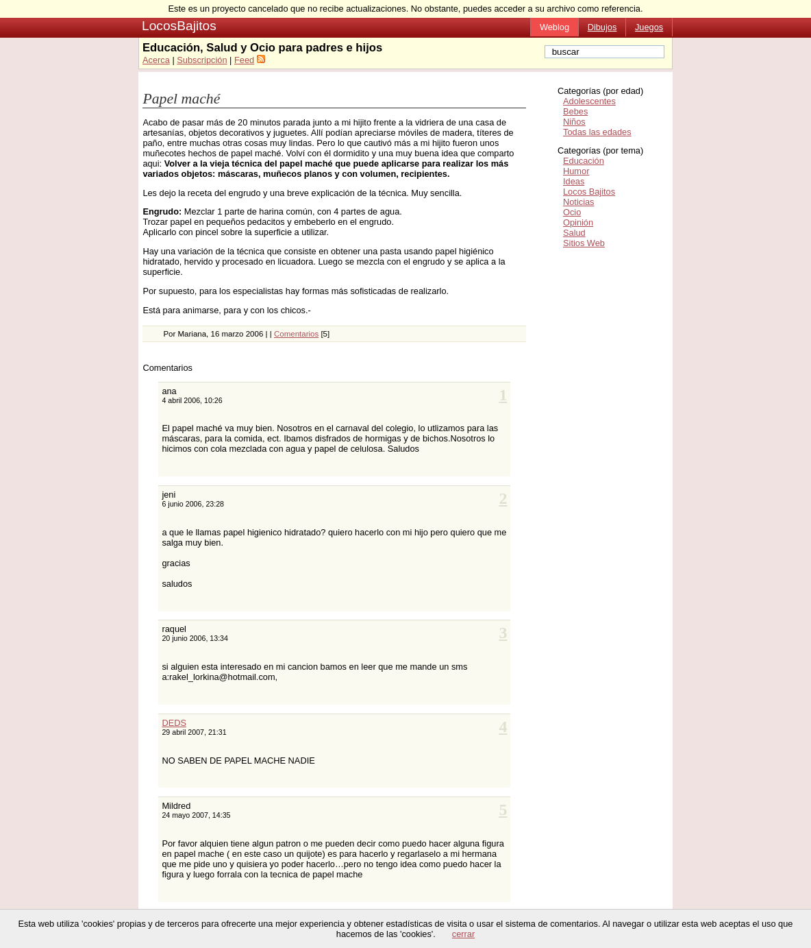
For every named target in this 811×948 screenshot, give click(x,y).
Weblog (554, 27)
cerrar (463, 934)
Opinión (578, 222)
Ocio (572, 212)
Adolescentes (589, 101)
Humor (576, 171)
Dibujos (602, 27)
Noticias (579, 202)
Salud (574, 233)
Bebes (575, 111)
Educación (583, 161)
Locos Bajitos (589, 191)
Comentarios (296, 334)
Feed (244, 60)
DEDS (174, 723)
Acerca (156, 60)
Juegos (649, 27)
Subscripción (202, 60)
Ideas (573, 181)
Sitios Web (584, 243)
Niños (574, 122)
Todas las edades (597, 132)
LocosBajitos (179, 26)
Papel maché (181, 98)
